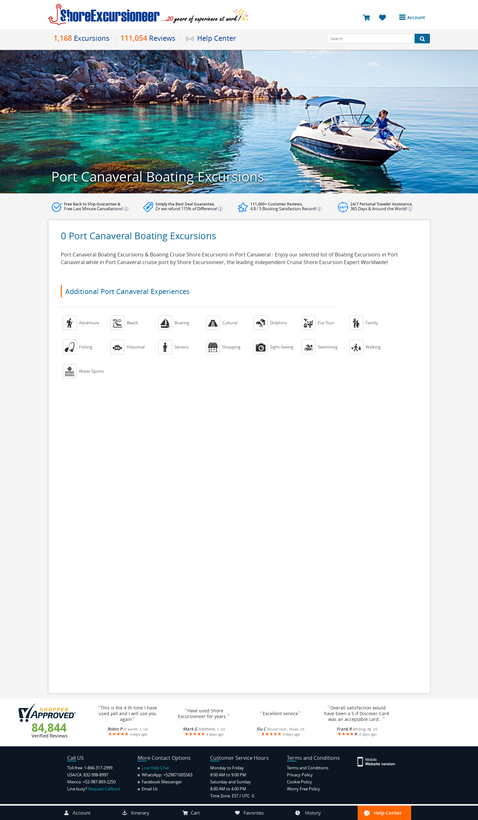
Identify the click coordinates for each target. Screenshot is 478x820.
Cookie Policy (299, 782)
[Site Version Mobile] (379, 761)
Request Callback (104, 789)
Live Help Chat (153, 768)
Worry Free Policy (303, 789)
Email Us (148, 789)
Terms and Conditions (307, 768)
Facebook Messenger (160, 782)
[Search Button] (422, 38)
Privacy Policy (300, 775)
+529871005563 (177, 775)
